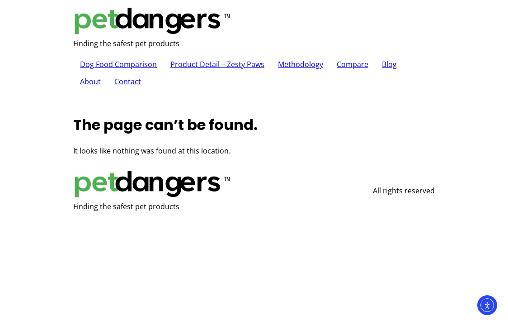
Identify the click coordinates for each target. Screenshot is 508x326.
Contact (127, 81)
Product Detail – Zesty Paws (217, 64)
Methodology (300, 64)
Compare (352, 64)
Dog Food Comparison (118, 64)
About (90, 81)
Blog (389, 64)
